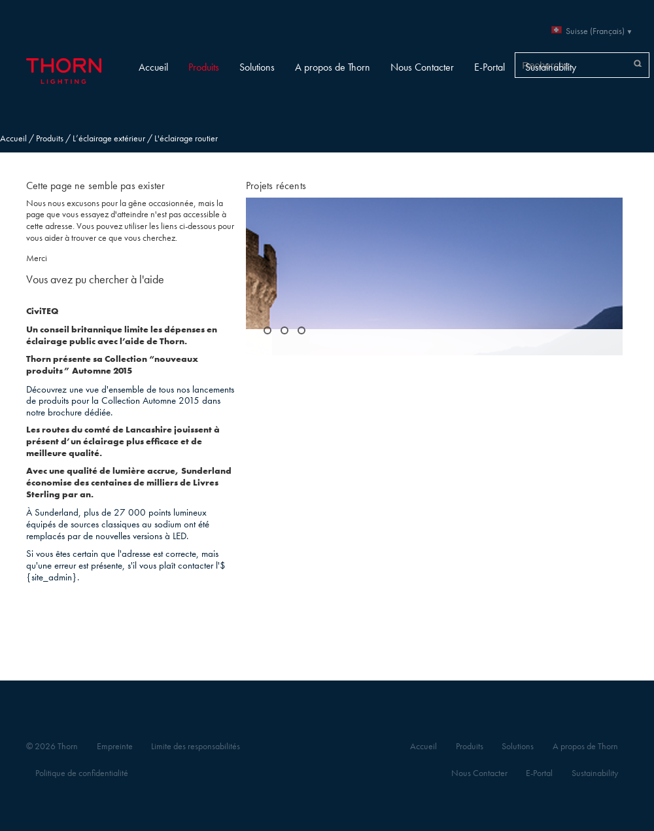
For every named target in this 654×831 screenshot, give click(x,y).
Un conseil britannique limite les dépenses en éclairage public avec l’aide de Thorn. (121, 335)
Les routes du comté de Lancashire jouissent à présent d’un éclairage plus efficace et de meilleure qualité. (123, 441)
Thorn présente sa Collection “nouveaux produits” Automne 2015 (112, 364)
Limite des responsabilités (195, 746)
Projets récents (276, 185)
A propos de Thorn (332, 67)
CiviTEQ (42, 311)
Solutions (257, 67)
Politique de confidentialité (81, 773)
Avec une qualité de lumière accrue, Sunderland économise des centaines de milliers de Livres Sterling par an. (129, 482)
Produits (203, 67)
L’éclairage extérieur (109, 138)
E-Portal (489, 67)
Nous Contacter (422, 67)
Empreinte (115, 746)
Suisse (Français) (595, 31)
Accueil (153, 67)
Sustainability (550, 67)
